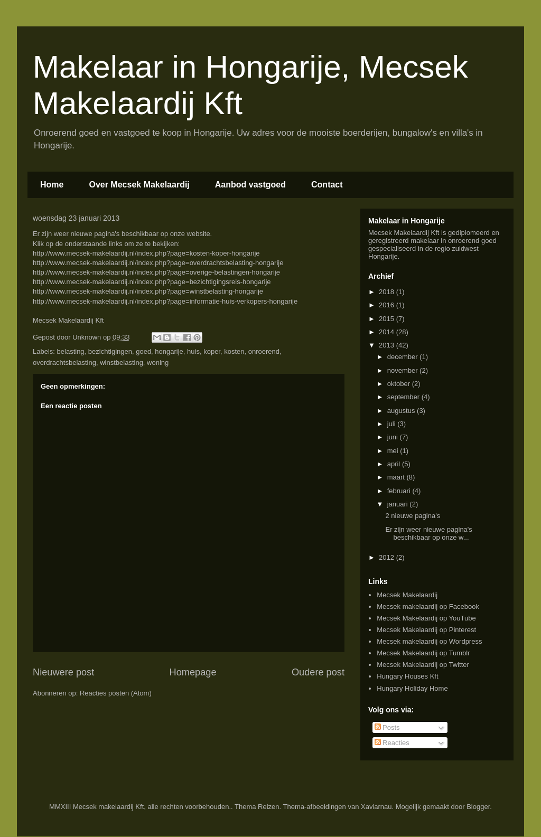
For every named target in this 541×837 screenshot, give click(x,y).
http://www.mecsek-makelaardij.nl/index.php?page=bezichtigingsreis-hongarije (152, 282)
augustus (402, 411)
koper (211, 351)
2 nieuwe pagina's (412, 516)
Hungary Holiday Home (412, 688)
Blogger (478, 807)
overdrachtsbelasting (64, 362)
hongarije (169, 351)
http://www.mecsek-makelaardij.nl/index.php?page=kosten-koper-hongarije (146, 253)
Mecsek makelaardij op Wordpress (429, 641)
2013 (387, 345)
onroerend (263, 351)
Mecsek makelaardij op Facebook (428, 606)
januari (398, 504)
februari (400, 491)
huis (193, 351)
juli (392, 424)
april (394, 464)
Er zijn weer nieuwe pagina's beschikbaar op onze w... (428, 533)
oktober (399, 384)
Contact (327, 184)
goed (143, 351)
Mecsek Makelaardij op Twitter (423, 665)
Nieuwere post (63, 672)
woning (158, 362)
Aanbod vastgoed (250, 184)
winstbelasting (121, 362)
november (403, 370)
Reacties (392, 743)
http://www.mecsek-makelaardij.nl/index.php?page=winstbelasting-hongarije (148, 291)
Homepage (193, 672)
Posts (387, 727)
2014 (387, 332)
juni (393, 437)
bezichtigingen (110, 351)
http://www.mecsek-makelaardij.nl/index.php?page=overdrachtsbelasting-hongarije (158, 263)
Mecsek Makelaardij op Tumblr (423, 653)
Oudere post (318, 672)
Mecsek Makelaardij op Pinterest (426, 630)
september (404, 397)
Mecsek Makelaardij (407, 595)
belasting (71, 351)
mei (393, 451)
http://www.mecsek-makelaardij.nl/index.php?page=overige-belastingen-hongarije (156, 272)
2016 (387, 305)
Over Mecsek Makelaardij (139, 184)
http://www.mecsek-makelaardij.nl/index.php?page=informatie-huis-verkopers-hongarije (165, 301)
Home (51, 184)
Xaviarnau (376, 807)
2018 (387, 292)
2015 (387, 319)
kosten (234, 351)
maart (397, 477)
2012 (387, 557)
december (403, 357)
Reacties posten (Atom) (116, 693)
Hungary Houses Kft (407, 676)
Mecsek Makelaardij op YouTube (426, 618)
